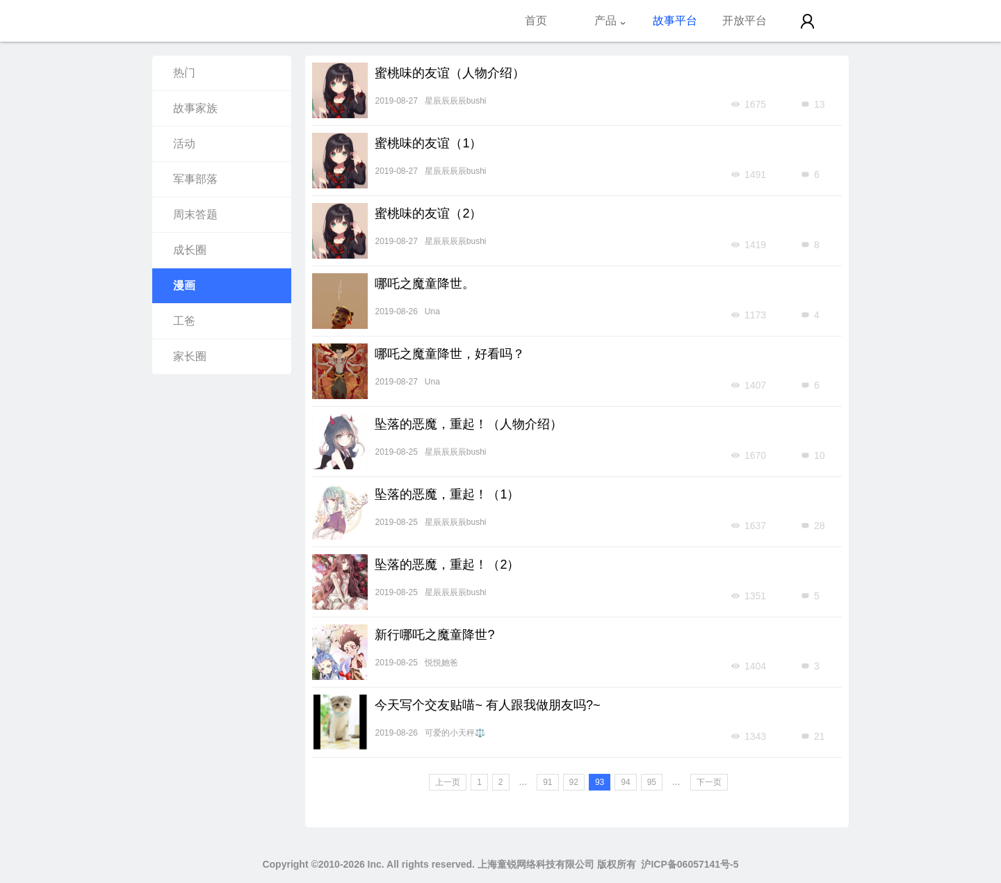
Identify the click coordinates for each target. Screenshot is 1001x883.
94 (625, 782)
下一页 (709, 782)
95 (651, 782)
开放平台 (744, 20)
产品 (610, 20)
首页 (536, 20)
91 (547, 782)
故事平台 (675, 20)
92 (573, 782)
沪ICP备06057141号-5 (689, 864)
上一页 (447, 782)
